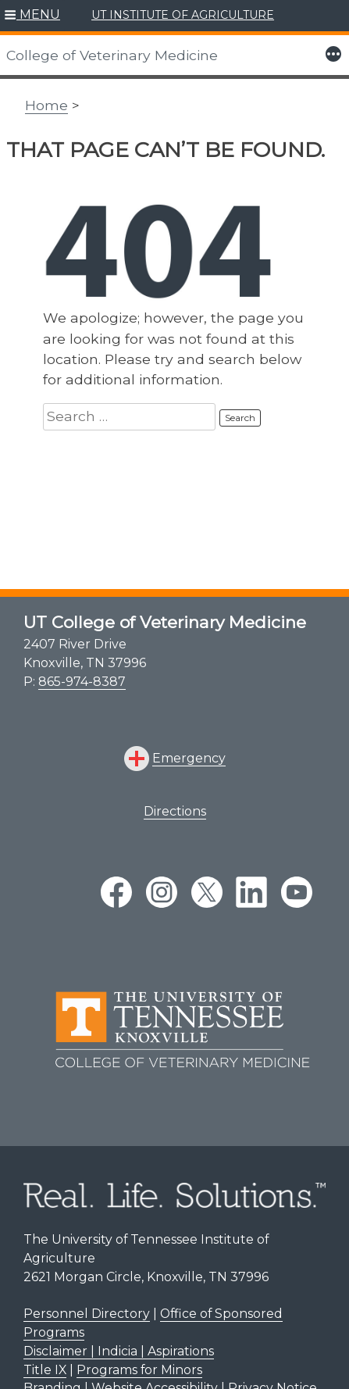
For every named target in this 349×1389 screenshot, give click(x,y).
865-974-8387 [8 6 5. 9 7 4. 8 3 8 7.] (82, 681)
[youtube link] (296, 892)
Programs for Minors (139, 1369)
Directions (175, 811)
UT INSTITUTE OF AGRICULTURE (182, 15)
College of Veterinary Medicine (112, 55)
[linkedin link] (251, 892)
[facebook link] (116, 892)
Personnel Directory (86, 1313)
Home (46, 105)
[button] (32, 15)
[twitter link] (207, 892)
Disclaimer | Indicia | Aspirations (118, 1351)
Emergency (189, 758)
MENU (40, 14)
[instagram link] (161, 892)
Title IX (44, 1369)
